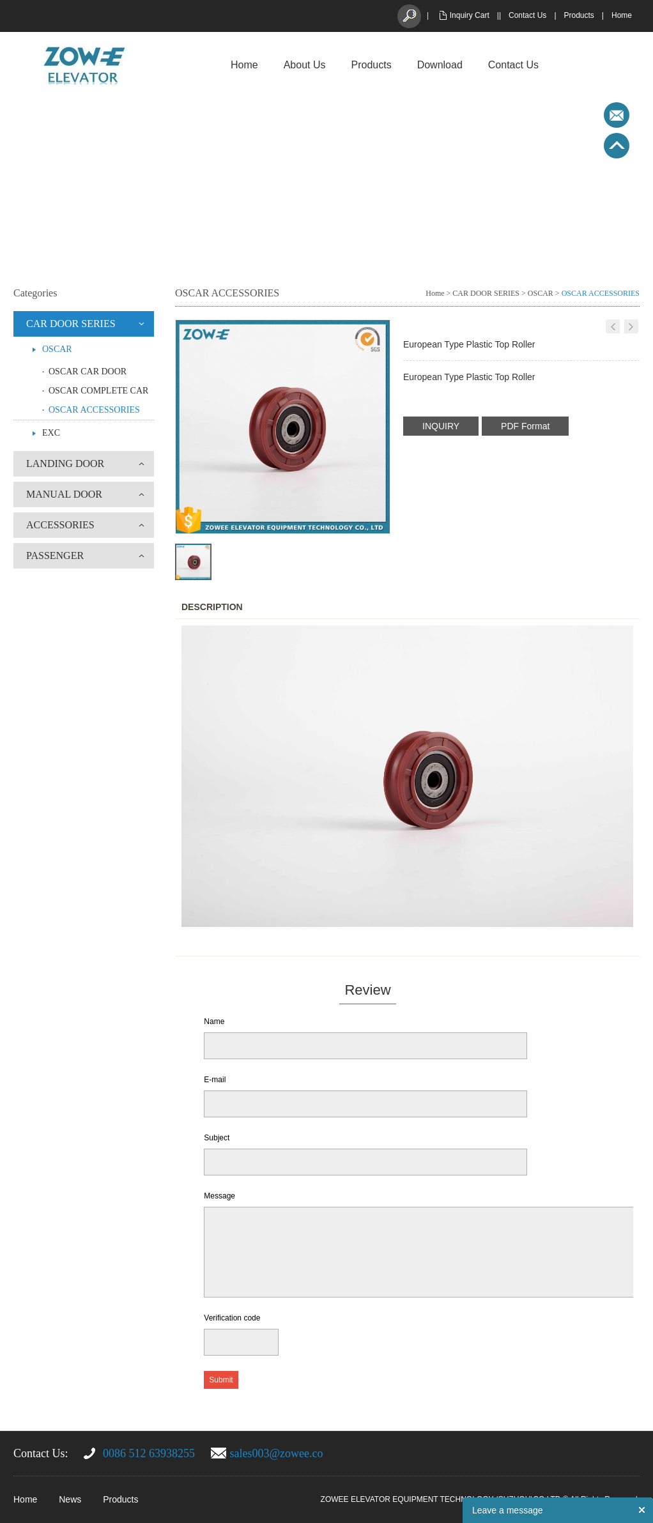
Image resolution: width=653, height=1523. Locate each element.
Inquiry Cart (469, 15)
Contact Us (527, 15)
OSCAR (57, 349)
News (70, 1499)
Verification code (232, 1317)
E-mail (215, 1079)
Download (440, 64)
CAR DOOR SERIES (71, 323)
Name (214, 1021)
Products (579, 15)
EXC (51, 433)
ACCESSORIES (60, 524)
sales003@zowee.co (276, 1453)
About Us (305, 64)
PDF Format (525, 426)
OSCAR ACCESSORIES (94, 410)
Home (621, 15)
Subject (216, 1137)
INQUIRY (440, 426)
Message (219, 1195)
